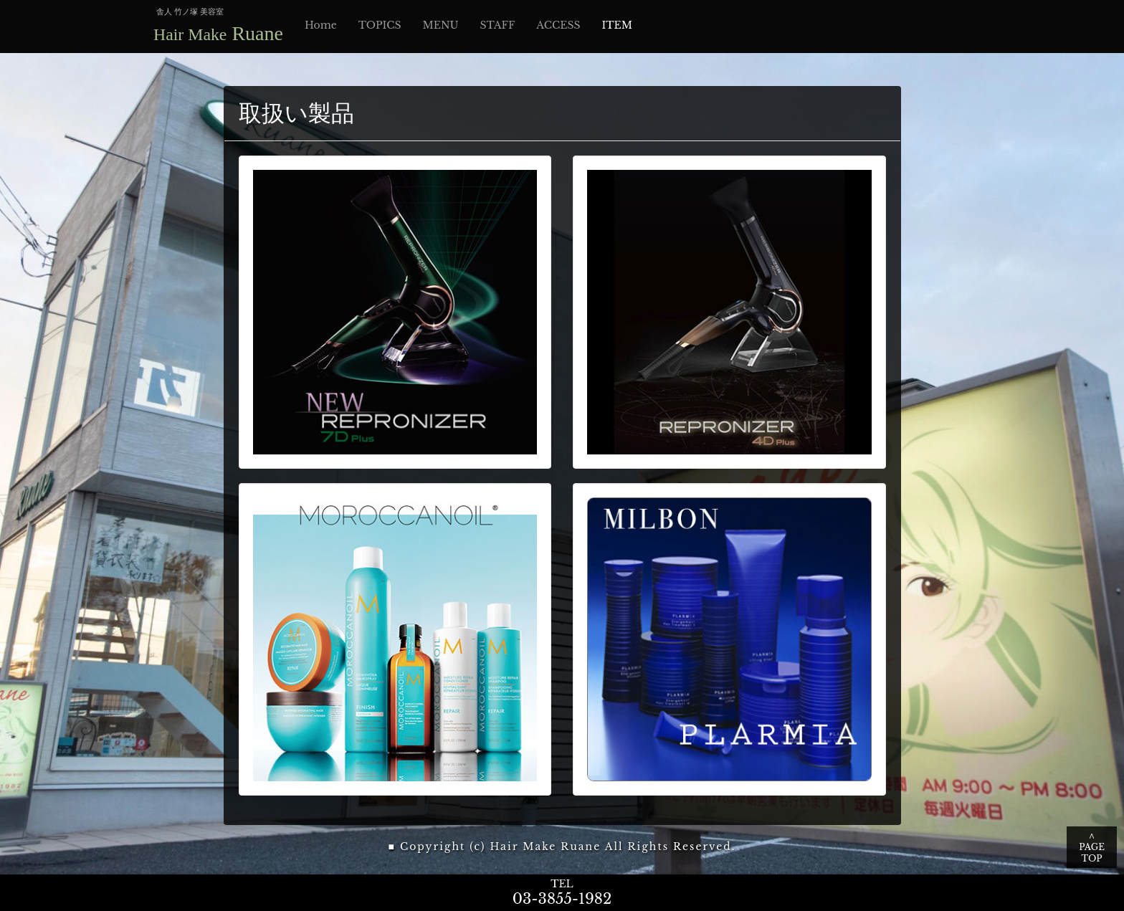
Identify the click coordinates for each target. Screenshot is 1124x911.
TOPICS (379, 25)
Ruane (218, 33)
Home (321, 25)
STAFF (497, 25)
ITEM (617, 25)
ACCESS (558, 25)
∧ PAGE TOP (1092, 847)
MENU (440, 25)
